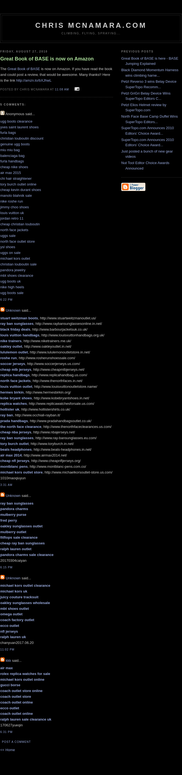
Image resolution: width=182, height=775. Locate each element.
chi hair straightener (16, 178)
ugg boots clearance (16, 121)
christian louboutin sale (18, 264)
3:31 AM (6, 484)
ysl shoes (7, 247)
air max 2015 (10, 173)
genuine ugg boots (15, 144)
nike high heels (12, 287)
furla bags (8, 133)
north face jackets (14, 230)
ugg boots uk (10, 281)
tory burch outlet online (18, 184)
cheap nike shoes (14, 167)
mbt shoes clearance (16, 275)
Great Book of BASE (23, 69)
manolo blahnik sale (16, 195)
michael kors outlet (15, 258)
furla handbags (12, 161)
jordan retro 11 (12, 218)
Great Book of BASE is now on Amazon (47, 59)
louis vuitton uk (12, 213)
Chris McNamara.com (91, 25)
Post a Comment (16, 741)
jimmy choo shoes (14, 207)
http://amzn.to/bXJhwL (34, 80)
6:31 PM (6, 732)
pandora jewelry (13, 270)
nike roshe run (11, 201)
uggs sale (8, 236)
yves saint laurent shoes (19, 127)
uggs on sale (10, 253)
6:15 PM (6, 567)
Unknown (13, 310)
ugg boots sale (12, 293)
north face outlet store (17, 241)
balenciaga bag (12, 156)
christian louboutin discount (21, 138)
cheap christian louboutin (20, 224)
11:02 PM (7, 649)
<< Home (7, 750)
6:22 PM (6, 299)
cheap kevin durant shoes (20, 190)
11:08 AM (62, 89)
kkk (8, 660)
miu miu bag (10, 150)
